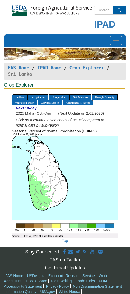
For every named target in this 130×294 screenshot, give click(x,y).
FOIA (103, 281)
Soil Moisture (80, 97)
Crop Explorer (86, 67)
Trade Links (85, 281)
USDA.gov (35, 276)
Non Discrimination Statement (97, 286)
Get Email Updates (65, 267)
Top (65, 240)
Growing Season (50, 102)
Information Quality (20, 291)
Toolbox (19, 97)
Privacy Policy (57, 286)
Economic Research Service (71, 276)
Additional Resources (78, 102)
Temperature (59, 97)
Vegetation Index (24, 102)
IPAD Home (49, 67)
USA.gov (47, 291)
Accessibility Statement (23, 286)
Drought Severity (104, 97)
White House (69, 291)
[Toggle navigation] (116, 40)
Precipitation (38, 97)
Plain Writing (61, 281)
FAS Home (18, 67)
